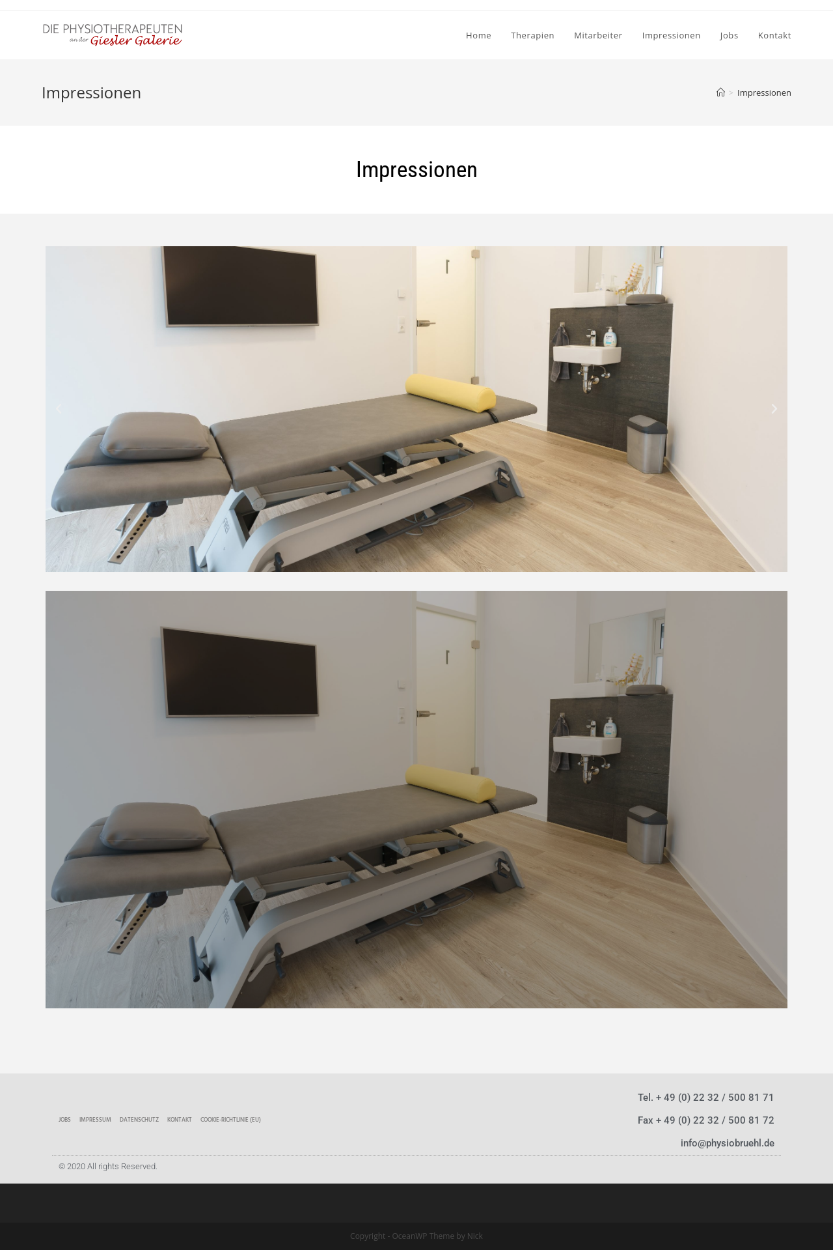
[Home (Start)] (721, 92)
